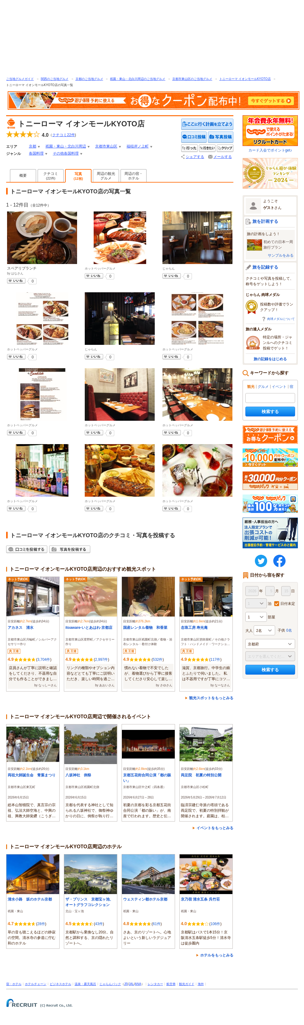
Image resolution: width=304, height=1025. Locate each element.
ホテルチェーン (35, 984)
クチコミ (50, 175)
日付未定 (287, 603)
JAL (131, 984)
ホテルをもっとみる (216, 955)
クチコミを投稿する (194, 137)
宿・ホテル (13, 984)
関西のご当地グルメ (54, 79)
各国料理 (36, 153)
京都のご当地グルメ (89, 79)
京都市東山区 (106, 146)
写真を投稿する (220, 137)
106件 (215, 924)
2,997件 (101, 659)
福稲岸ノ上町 (138, 146)
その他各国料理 (66, 153)
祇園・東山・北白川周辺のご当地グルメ (137, 79)
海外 (201, 984)
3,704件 (43, 659)
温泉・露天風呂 (85, 984)
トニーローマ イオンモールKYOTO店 (245, 79)
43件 (99, 924)
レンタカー (155, 984)
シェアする (195, 157)
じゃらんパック (110, 984)
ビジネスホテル (60, 984)
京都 (32, 146)
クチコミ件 (63, 135)
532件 (157, 659)
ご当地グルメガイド (20, 79)
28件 (41, 924)
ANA (138, 984)
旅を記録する (265, 267)
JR (126, 984)
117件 (215, 659)
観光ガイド (186, 984)
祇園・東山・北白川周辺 (65, 146)
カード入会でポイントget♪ (270, 133)
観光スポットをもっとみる (211, 698)
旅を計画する (265, 221)
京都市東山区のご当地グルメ (192, 79)
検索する (270, 411)
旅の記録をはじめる (270, 359)
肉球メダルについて (281, 319)
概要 (23, 175)
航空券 (171, 984)
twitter (261, 561)
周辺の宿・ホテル (133, 175)
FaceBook (279, 561)
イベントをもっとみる (215, 828)
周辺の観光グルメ (106, 175)
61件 (156, 924)
